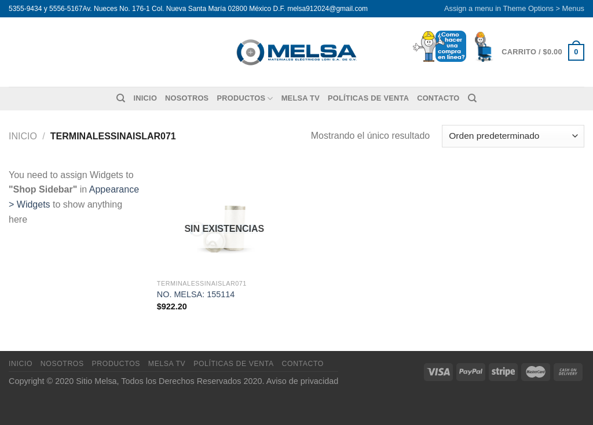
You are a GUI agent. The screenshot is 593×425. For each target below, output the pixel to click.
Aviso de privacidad (302, 381)
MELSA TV (300, 98)
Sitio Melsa (96, 381)
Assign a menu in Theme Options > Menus (514, 8)
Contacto (438, 98)
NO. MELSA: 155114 (196, 294)
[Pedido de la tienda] (513, 136)
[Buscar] (120, 98)
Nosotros (186, 98)
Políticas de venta (368, 98)
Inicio (145, 98)
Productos (245, 98)
